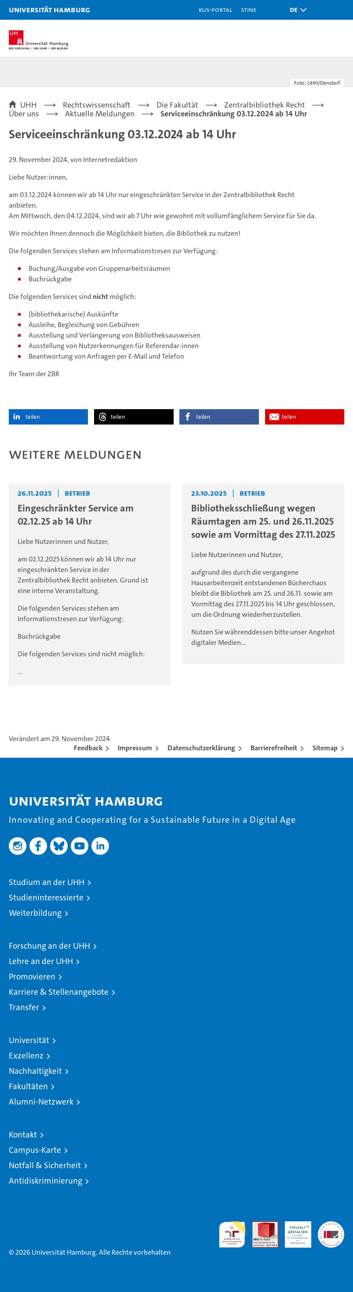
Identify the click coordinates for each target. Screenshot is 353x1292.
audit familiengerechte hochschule (232, 1234)
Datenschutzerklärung (201, 747)
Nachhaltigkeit (35, 1070)
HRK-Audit (293, 1230)
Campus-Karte (35, 1149)
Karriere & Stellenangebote (59, 991)
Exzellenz (26, 1055)
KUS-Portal (215, 9)
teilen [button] (32, 417)
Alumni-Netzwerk (41, 1101)
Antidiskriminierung (45, 1180)
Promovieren (32, 976)
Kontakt (23, 1134)
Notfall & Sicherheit (45, 1165)
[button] (296, 10)
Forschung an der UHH (49, 945)
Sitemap (325, 747)
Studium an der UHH (46, 882)
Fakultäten (28, 1086)
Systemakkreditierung (331, 1226)
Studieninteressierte (46, 897)
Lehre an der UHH (41, 961)
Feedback (88, 747)
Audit (260, 1226)
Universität (29, 1040)
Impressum (135, 747)
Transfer (24, 1007)
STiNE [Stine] (248, 9)
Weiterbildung (35, 912)
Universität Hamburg (49, 9)
